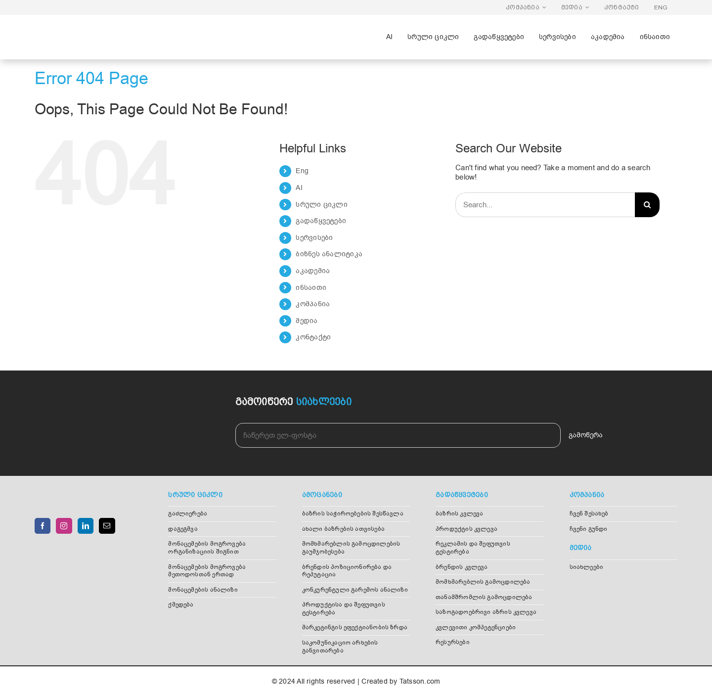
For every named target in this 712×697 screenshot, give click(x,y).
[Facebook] (42, 526)
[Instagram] (64, 526)
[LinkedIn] (85, 526)
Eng (302, 171)
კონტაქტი (313, 337)
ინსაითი (311, 287)
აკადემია (313, 271)
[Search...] (545, 204)
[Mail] (107, 526)
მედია (306, 320)
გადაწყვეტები (321, 221)
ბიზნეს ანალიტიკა (329, 254)
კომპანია (313, 304)
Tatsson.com (420, 681)
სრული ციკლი (321, 204)
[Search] (647, 204)
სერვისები (314, 237)
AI (299, 187)
